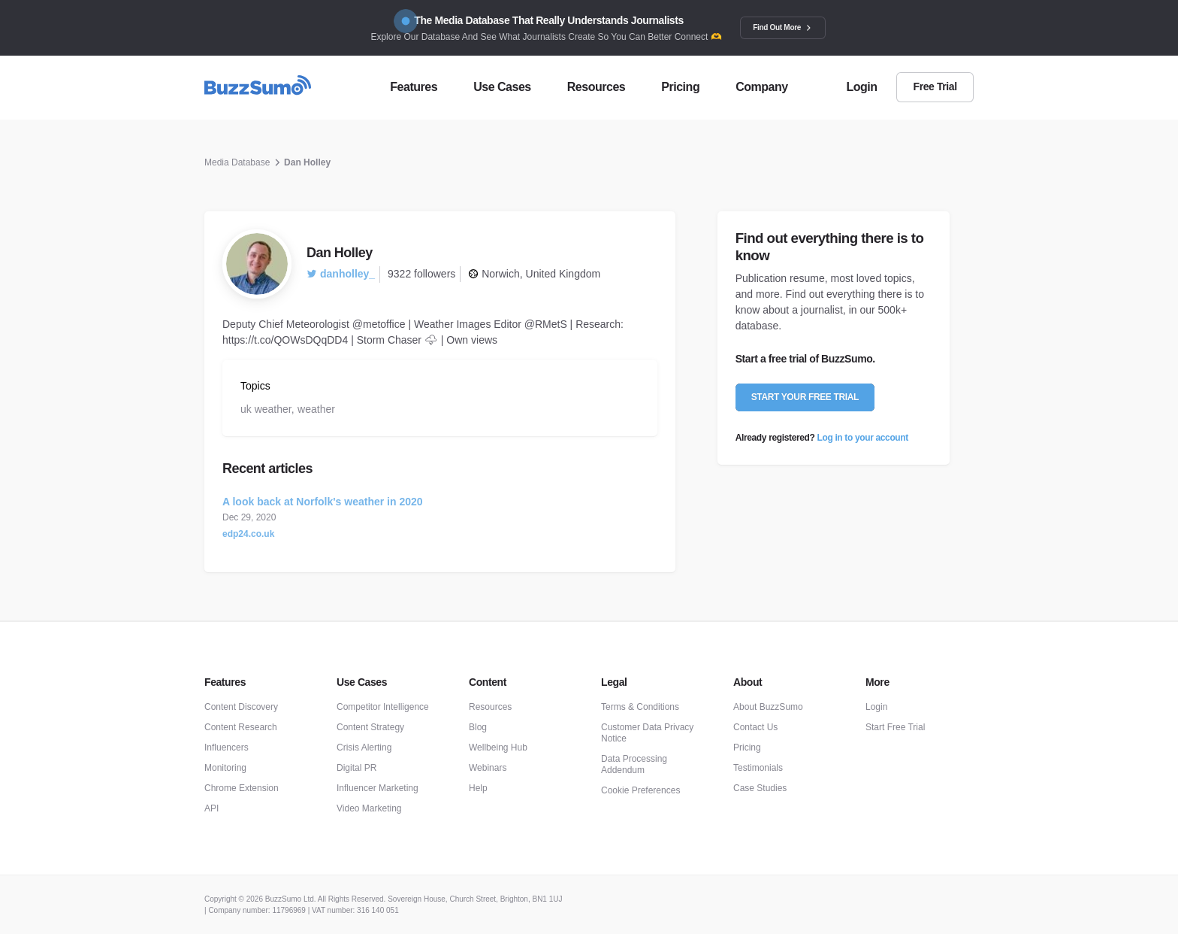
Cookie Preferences (640, 790)
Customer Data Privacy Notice (647, 733)
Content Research (240, 727)
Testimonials (758, 768)
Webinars (487, 768)
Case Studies (760, 788)
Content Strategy (370, 727)
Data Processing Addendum (634, 764)
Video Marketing (369, 808)
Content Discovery (241, 707)
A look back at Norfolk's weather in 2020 (322, 502)
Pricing (747, 747)
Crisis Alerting (364, 747)
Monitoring (225, 768)
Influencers (226, 747)
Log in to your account (862, 437)
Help (478, 788)
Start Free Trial (895, 727)
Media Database (237, 162)
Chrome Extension (241, 788)
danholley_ (341, 274)
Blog (478, 727)
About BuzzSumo (768, 707)
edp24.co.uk (248, 534)
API (211, 808)
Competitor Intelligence (383, 707)
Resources (490, 707)
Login (876, 707)
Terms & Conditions (640, 707)
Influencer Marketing (377, 788)
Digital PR (356, 768)
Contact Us (755, 727)
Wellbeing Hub (498, 747)
